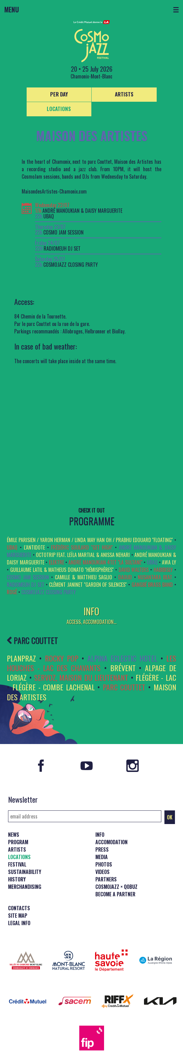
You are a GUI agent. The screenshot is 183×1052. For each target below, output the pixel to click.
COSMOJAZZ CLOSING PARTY (70, 264)
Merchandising (24, 886)
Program (18, 842)
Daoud (125, 577)
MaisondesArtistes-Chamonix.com (54, 191)
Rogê (12, 592)
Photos (103, 864)
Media (101, 857)
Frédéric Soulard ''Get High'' (82, 547)
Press (102, 849)
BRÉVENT (123, 667)
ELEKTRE (56, 562)
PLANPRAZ (21, 658)
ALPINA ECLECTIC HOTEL (122, 658)
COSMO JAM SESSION (63, 232)
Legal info (19, 923)
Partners (106, 879)
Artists (124, 94)
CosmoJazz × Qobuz (116, 886)
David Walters (134, 569)
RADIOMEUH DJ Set (62, 248)
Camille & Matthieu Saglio (83, 577)
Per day (59, 94)
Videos (102, 872)
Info (99, 834)
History (17, 879)
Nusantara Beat (155, 577)
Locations (59, 109)
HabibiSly (163, 569)
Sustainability (24, 872)
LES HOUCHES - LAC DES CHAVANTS (91, 663)
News (13, 834)
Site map (17, 915)
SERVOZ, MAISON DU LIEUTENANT (81, 677)
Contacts (19, 908)
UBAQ (48, 216)
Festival (17, 864)
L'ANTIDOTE (34, 547)
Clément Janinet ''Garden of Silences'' (88, 584)
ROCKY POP (61, 658)
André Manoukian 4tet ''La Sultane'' (105, 562)
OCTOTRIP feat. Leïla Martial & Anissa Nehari (83, 555)
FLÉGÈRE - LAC (156, 677)
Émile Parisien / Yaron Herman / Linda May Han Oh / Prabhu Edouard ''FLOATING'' (90, 540)
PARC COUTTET (32, 640)
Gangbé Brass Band (152, 584)
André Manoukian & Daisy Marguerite (82, 210)
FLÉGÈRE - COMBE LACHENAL (53, 687)
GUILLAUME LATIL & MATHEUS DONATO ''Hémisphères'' (62, 569)
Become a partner (115, 894)
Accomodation (111, 842)
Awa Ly (169, 562)
